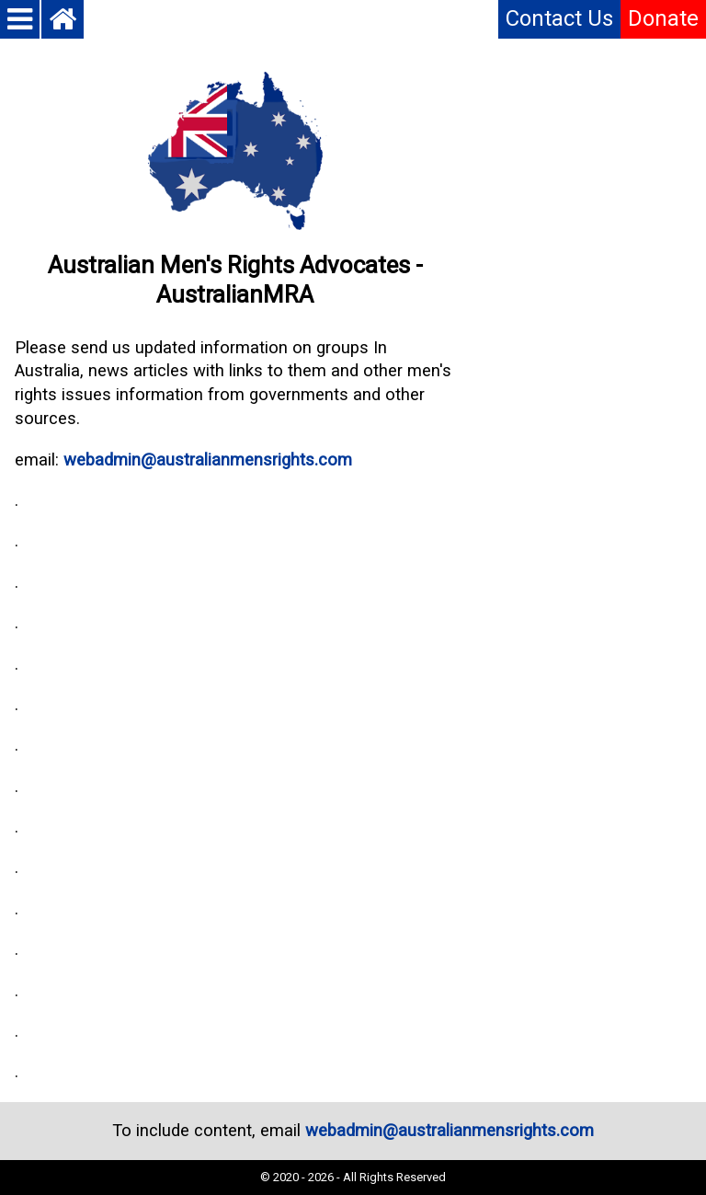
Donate (663, 18)
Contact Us (559, 18)
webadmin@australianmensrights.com (207, 460)
